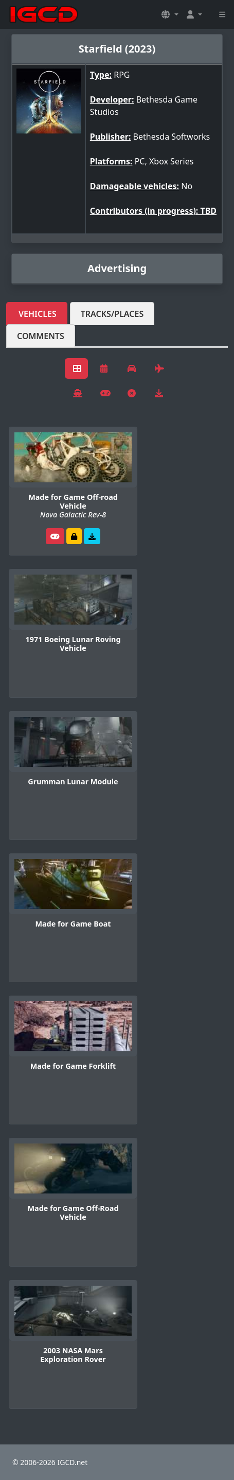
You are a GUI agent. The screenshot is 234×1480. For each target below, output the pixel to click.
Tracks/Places (112, 313)
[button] (169, 14)
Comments (40, 336)
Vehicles (38, 313)
